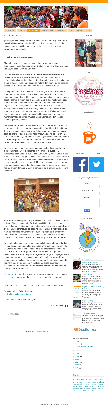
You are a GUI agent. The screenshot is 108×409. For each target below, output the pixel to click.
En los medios (61, 30)
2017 (77, 362)
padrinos (80, 390)
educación (76, 388)
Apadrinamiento (33, 30)
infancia (82, 388)
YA (27, 300)
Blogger (65, 404)
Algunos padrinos (47, 30)
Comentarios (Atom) (41, 331)
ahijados (101, 384)
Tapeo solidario (87, 274)
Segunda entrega (88, 301)
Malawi (87, 384)
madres (88, 388)
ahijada (94, 384)
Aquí (11, 277)
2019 (77, 356)
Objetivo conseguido (89, 313)
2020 (77, 353)
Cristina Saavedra (78, 382)
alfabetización (77, 386)
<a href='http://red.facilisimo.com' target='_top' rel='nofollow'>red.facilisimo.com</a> (84, 330)
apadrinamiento (90, 386)
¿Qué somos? (10, 30)
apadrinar (101, 386)
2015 (77, 368)
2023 (77, 341)
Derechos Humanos (92, 382)
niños (75, 390)
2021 (77, 350)
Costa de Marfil (95, 379)
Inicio (36, 325)
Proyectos (22, 30)
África (98, 390)
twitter (88, 30)
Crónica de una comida (89, 262)
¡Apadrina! (8, 274)
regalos (86, 390)
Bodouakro (78, 379)
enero (79, 344)
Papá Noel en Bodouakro (85, 346)
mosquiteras (101, 388)
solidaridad (92, 390)
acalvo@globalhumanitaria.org (17, 294)
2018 (77, 359)
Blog (71, 30)
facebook (79, 30)
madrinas (94, 388)
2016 (77, 365)
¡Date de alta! (10, 300)
